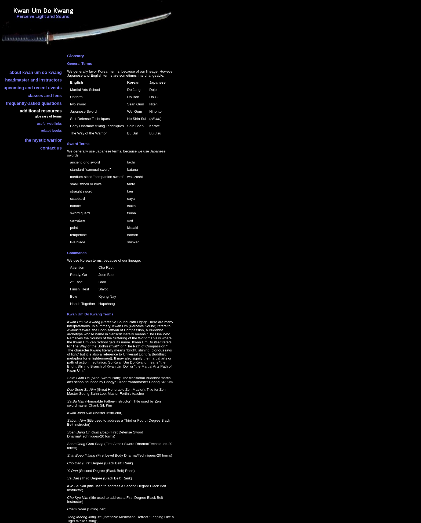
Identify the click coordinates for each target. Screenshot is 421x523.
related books (51, 131)
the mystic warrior (43, 140)
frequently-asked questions (34, 103)
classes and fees (45, 95)
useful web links (49, 124)
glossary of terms (48, 116)
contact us (51, 148)
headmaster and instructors (33, 80)
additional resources (41, 111)
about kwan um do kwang (35, 72)
